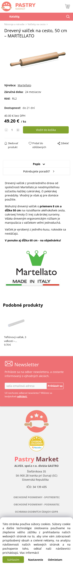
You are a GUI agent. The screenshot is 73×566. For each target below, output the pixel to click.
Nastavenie (35, 560)
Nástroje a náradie (14, 24)
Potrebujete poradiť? (36, 171)
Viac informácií (29, 553)
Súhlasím (13, 560)
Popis (36, 164)
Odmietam (55, 560)
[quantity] (12, 129)
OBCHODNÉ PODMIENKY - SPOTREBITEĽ (36, 497)
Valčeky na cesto (37, 24)
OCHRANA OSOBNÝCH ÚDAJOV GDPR (36, 511)
